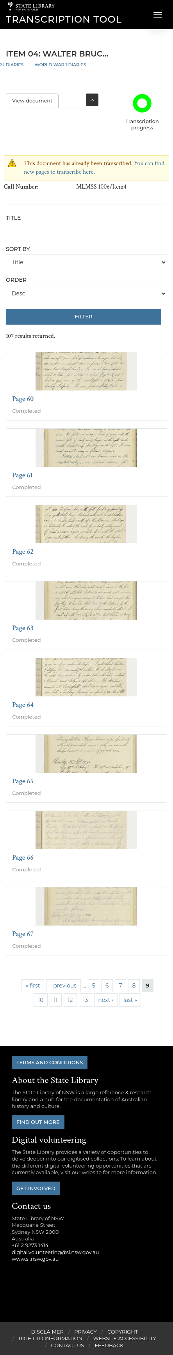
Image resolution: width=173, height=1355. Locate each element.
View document (35, 101)
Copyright (122, 1332)
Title (13, 217)
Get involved (35, 1188)
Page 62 (23, 551)
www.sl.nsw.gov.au (35, 1259)
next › (105, 999)
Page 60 (23, 398)
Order (16, 279)
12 (70, 999)
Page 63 (23, 628)
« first (32, 985)
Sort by (18, 249)
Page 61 (22, 475)
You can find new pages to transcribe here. (94, 167)
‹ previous (63, 985)
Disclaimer (47, 1332)
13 (85, 999)
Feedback (109, 1345)
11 (55, 999)
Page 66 (23, 857)
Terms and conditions (49, 1062)
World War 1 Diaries (60, 64)
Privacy (85, 1332)
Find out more (38, 1122)
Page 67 (23, 933)
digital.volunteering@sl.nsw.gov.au (55, 1252)
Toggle (92, 100)
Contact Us (67, 1345)
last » (130, 999)
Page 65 (23, 781)
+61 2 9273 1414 (30, 1245)
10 (40, 999)
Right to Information (51, 1338)
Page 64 (23, 704)
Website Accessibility (124, 1338)
